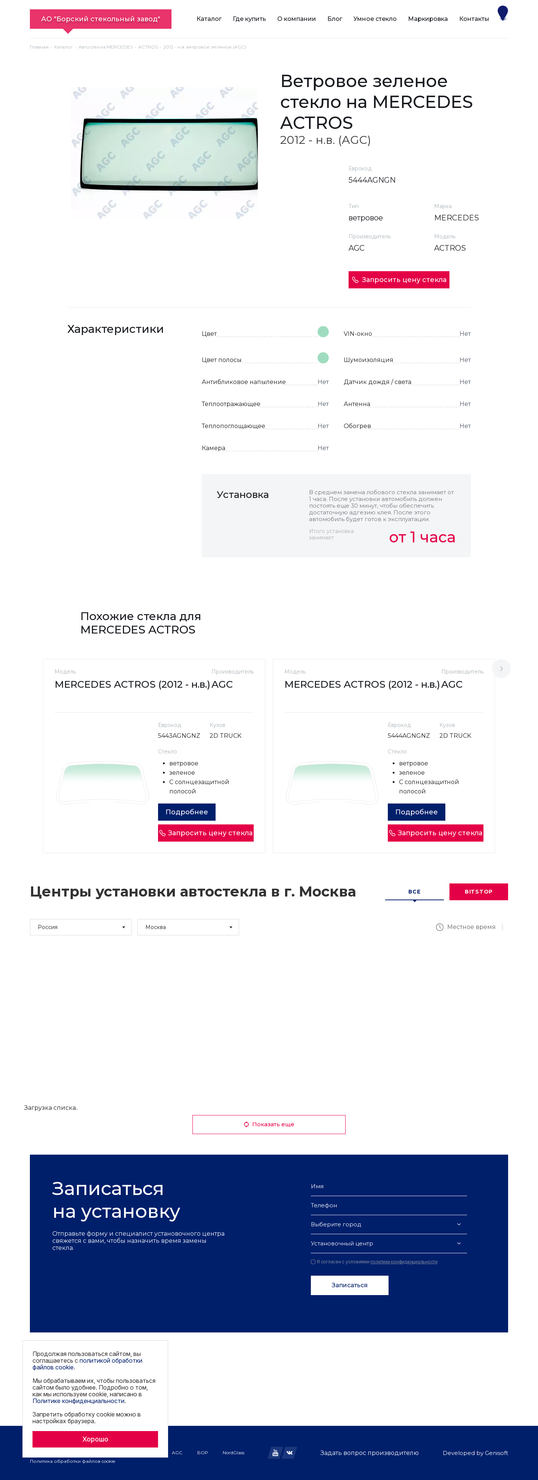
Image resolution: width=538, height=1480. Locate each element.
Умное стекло (375, 18)
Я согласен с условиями (374, 1261)
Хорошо (95, 1439)
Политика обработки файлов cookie (72, 1461)
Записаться (350, 1285)
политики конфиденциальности (403, 1261)
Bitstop (479, 891)
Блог (334, 18)
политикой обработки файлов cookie (87, 1364)
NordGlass (233, 1452)
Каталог (209, 18)
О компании (296, 18)
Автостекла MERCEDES (105, 47)
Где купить (249, 18)
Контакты (474, 18)
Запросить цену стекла (399, 280)
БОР (202, 1452)
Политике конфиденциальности (78, 1401)
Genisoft (496, 1452)
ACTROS (148, 47)
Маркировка (428, 18)
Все (414, 891)
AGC (177, 1452)
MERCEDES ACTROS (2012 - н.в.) (132, 684)
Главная (39, 47)
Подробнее (187, 812)
